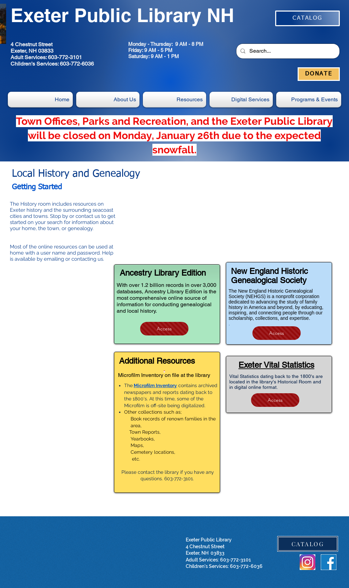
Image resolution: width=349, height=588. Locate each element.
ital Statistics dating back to (261, 376)
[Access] (164, 328)
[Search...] (287, 51)
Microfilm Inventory (155, 385)
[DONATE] (319, 74)
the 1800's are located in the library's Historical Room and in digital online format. (276, 382)
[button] (241, 99)
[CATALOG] (307, 18)
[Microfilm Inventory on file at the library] (164, 374)
